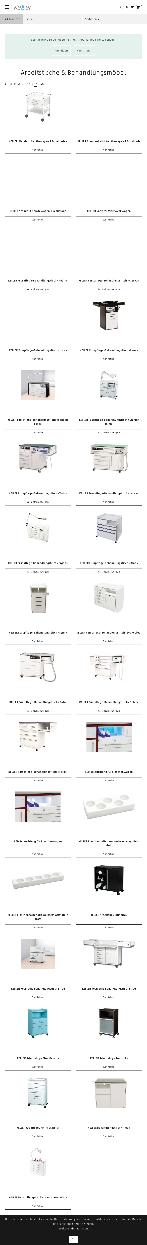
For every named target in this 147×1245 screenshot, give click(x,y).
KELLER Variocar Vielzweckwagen (109, 211)
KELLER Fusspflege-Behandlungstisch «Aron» (109, 563)
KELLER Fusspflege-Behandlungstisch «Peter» (109, 702)
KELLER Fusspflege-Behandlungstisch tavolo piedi (108, 632)
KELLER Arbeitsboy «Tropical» (109, 1058)
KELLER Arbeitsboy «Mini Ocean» (38, 1058)
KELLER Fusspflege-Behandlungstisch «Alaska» (109, 280)
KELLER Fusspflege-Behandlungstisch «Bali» (38, 702)
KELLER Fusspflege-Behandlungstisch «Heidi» (38, 772)
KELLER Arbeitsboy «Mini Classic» (38, 1127)
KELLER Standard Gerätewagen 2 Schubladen (38, 141)
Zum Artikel (38, 150)
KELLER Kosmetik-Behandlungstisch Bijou (38, 988)
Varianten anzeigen (38, 289)
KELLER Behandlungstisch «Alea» (109, 1127)
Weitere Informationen (73, 1228)
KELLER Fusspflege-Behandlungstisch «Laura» (109, 493)
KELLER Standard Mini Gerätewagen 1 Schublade (108, 141)
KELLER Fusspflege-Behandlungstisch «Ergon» (38, 563)
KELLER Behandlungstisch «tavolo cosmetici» (38, 1197)
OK (73, 1239)
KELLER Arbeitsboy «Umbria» (109, 915)
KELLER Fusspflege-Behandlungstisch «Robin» (38, 280)
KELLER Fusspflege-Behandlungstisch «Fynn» (38, 632)
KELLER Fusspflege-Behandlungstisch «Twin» (38, 493)
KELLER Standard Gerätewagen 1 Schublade (38, 211)
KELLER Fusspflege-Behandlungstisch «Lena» (109, 350)
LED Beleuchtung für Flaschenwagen (109, 772)
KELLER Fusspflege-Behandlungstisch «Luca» (38, 350)
